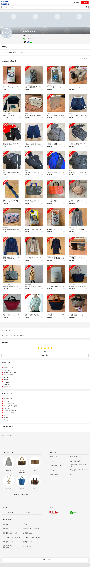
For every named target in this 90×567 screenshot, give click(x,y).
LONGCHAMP (72, 199)
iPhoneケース (8, 399)
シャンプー (7, 401)
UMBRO (48, 170)
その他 (6, 417)
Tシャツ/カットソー (10, 410)
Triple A (48, 113)
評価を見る (45, 355)
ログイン (76, 3)
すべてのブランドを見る (21, 494)
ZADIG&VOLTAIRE (73, 227)
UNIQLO (49, 142)
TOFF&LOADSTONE (7, 113)
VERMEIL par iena (28, 85)
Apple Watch (5, 199)
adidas (70, 113)
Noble (26, 313)
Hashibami (49, 85)
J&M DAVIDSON (28, 113)
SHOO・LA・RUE (51, 256)
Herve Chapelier (28, 199)
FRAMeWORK (28, 284)
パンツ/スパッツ (9, 408)
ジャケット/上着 (9, 413)
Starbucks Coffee (72, 256)
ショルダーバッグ (9, 403)
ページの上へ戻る (45, 560)
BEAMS (4, 256)
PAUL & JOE (5, 227)
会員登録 (84, 3)
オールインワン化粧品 (10, 406)
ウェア (6, 415)
